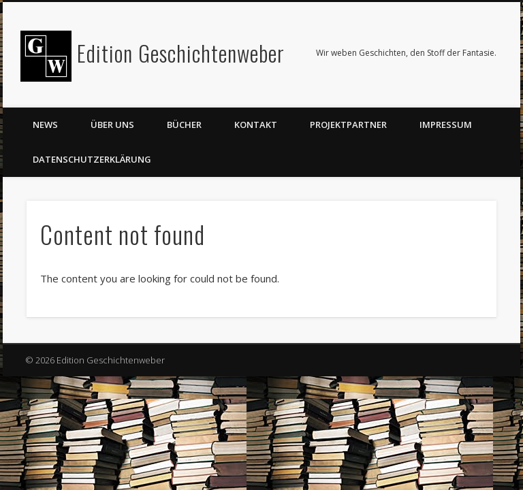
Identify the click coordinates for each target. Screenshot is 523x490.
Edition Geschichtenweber (181, 53)
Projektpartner (348, 124)
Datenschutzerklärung (92, 159)
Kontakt (255, 124)
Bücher (184, 124)
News (45, 124)
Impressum (445, 124)
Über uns (112, 124)
